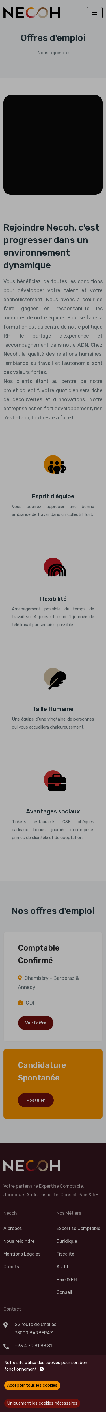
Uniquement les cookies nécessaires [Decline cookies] (42, 1403)
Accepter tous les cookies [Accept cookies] (32, 1385)
